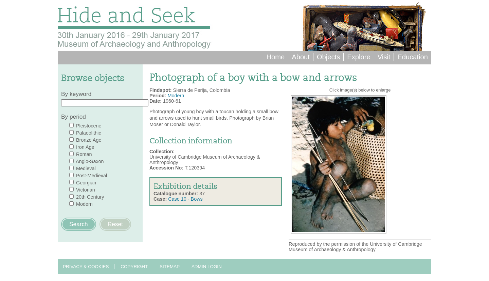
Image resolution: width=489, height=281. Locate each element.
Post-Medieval (91, 175)
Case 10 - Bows (185, 199)
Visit (384, 57)
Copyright (134, 266)
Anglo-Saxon (90, 161)
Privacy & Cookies (86, 266)
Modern (84, 204)
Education (412, 57)
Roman (84, 154)
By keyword (76, 94)
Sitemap (170, 266)
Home (275, 57)
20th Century (90, 197)
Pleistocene (88, 125)
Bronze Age (88, 140)
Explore (358, 57)
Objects (328, 57)
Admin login (207, 266)
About (301, 57)
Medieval (86, 168)
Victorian (85, 190)
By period (73, 116)
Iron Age (85, 147)
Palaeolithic (88, 133)
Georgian (86, 182)
